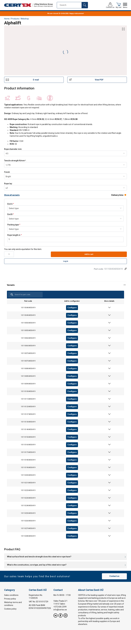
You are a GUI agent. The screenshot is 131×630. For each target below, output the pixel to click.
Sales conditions (11, 595)
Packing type (13, 225)
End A (9, 204)
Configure (72, 307)
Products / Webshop (20, 19)
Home (6, 19)
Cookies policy (10, 609)
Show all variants (12, 195)
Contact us (114, 576)
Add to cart (88, 254)
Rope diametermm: (13, 149)
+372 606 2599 (59, 606)
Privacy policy (10, 598)
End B (9, 214)
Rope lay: (8, 183)
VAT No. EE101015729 (38, 601)
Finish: (7, 172)
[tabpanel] (65, 412)
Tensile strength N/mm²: (15, 160)
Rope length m (13, 235)
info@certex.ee (60, 609)
